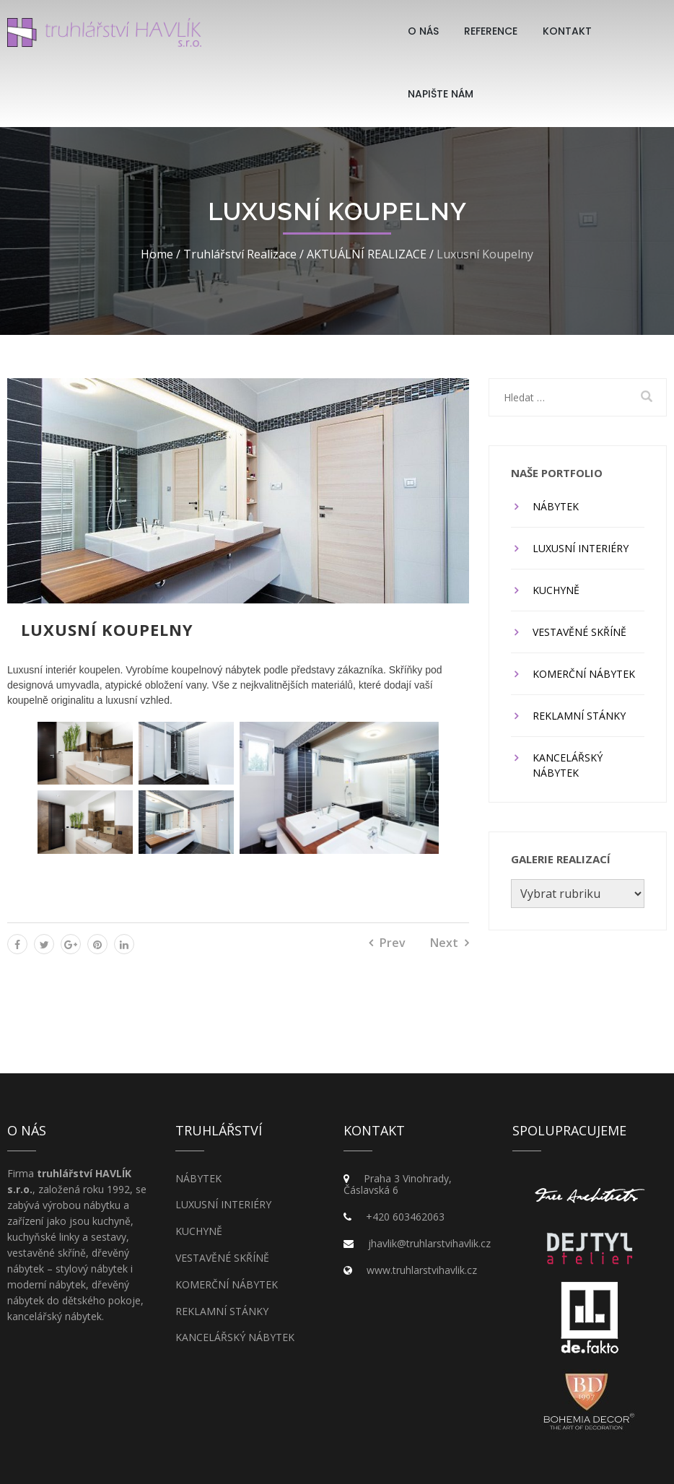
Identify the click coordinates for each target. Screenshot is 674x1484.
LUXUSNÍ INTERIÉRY (581, 548)
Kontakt (567, 31)
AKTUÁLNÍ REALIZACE (366, 254)
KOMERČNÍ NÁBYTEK (584, 674)
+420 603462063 (405, 1216)
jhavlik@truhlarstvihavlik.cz (429, 1243)
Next (444, 943)
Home (157, 254)
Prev (393, 943)
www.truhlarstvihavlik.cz (422, 1270)
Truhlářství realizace (240, 254)
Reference (490, 31)
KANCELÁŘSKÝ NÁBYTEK (568, 765)
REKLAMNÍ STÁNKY (579, 716)
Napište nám (440, 94)
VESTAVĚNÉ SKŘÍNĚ (579, 632)
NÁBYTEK (556, 506)
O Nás (423, 31)
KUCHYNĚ (556, 590)
